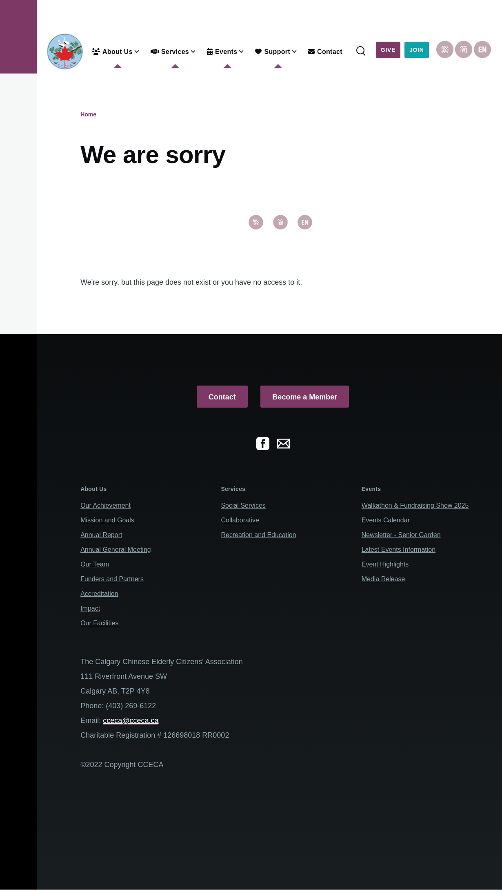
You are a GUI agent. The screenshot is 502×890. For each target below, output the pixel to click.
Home (88, 114)
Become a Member (304, 397)
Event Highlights (385, 564)
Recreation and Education (258, 534)
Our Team (94, 564)
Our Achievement (105, 505)
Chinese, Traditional (444, 49)
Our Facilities (99, 623)
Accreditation (99, 593)
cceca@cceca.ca (130, 720)
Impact (90, 608)
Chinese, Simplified (463, 49)
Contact (222, 397)
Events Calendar (386, 520)
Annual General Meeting (115, 549)
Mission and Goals (107, 520)
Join (416, 50)
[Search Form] (361, 51)
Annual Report (101, 534)
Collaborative (240, 520)
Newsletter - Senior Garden (401, 534)
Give (388, 50)
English (482, 49)
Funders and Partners (112, 578)
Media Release (383, 578)
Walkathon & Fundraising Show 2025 (415, 505)
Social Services (243, 505)
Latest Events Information (398, 549)
